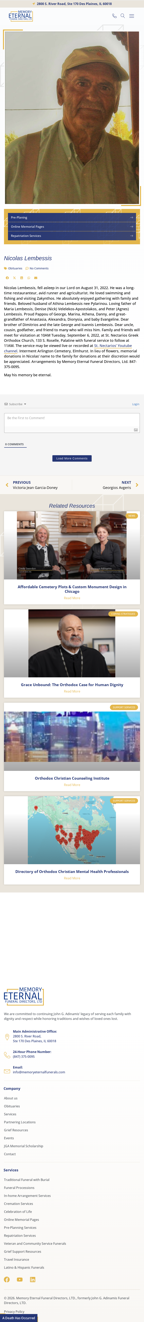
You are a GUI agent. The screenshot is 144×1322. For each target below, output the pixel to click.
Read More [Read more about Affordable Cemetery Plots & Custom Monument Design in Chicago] (72, 598)
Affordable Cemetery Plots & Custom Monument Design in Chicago (72, 589)
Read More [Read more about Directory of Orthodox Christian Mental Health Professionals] (72, 878)
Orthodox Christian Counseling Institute (72, 778)
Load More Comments (72, 458)
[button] (131, 16)
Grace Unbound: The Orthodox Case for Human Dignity (72, 684)
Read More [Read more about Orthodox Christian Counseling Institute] (72, 785)
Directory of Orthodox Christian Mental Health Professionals (72, 871)
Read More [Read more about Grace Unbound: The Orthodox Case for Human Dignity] (72, 691)
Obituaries (15, 268)
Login (135, 404)
